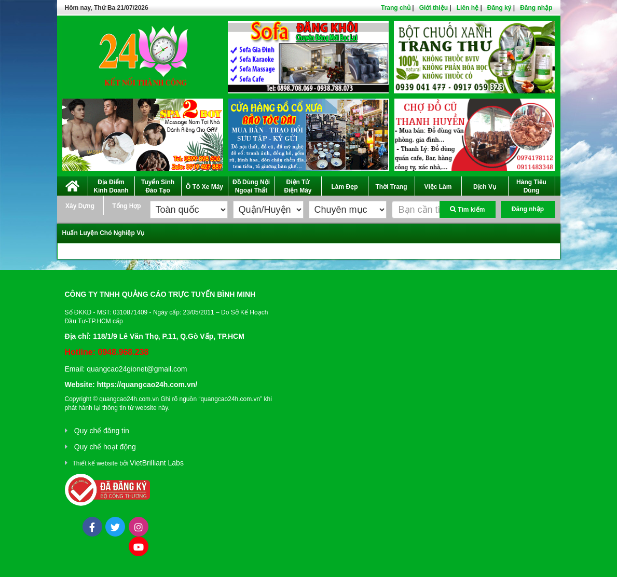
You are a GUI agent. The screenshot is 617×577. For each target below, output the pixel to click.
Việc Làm (438, 186)
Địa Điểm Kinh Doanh (110, 186)
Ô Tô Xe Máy (204, 186)
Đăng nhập (536, 7)
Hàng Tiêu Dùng (531, 186)
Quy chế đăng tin (101, 431)
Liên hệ (467, 7)
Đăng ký (499, 7)
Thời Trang (391, 186)
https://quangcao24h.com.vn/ (147, 384)
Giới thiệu (433, 7)
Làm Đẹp (344, 186)
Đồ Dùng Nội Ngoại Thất (251, 186)
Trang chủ (395, 7)
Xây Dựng (79, 206)
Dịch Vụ (484, 186)
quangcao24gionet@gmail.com (137, 369)
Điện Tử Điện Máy (297, 186)
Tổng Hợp (126, 206)
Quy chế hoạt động (105, 447)
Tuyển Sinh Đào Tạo (157, 186)
